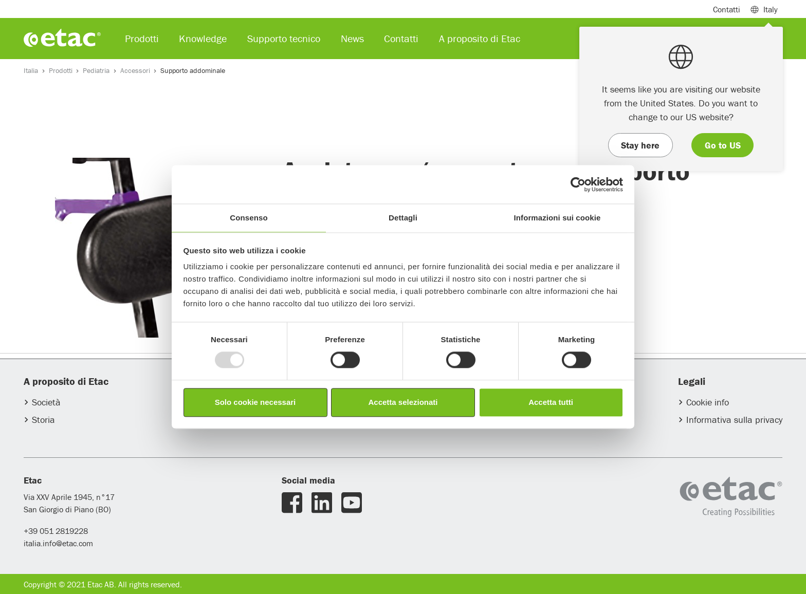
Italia (31, 70)
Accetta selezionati (402, 402)
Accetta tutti (550, 402)
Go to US (723, 145)
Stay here (640, 145)
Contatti (726, 9)
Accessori (135, 70)
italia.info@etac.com (58, 543)
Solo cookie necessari (255, 402)
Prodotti (60, 70)
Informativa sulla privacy (734, 419)
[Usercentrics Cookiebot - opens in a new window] (578, 184)
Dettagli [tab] (403, 217)
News (352, 38)
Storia (43, 419)
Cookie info (707, 402)
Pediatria (96, 70)
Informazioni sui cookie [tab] (557, 217)
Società (46, 402)
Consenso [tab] (248, 217)
